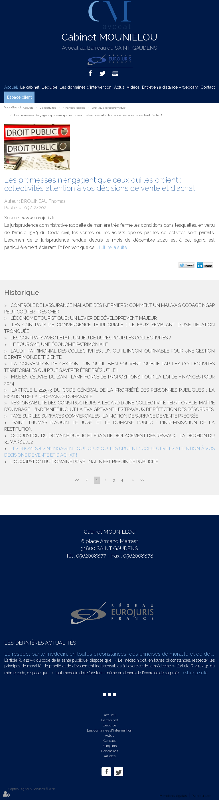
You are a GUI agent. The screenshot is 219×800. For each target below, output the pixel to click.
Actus (119, 87)
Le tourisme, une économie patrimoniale (59, 344)
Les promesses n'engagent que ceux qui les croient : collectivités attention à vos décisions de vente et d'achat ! (88, 115)
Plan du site (201, 796)
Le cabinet (29, 87)
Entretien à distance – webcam (170, 87)
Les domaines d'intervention (85, 87)
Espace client (19, 97)
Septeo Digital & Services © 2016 (32, 789)
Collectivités (48, 107)
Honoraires (109, 751)
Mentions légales (173, 796)
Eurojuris (110, 746)
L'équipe (49, 87)
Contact (207, 87)
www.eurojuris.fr (38, 217)
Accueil (11, 87)
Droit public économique (108, 107)
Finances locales (74, 107)
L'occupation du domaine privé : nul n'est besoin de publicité (84, 461)
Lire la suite (115, 247)
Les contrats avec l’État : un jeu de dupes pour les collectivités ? (91, 338)
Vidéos (133, 87)
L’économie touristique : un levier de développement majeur (84, 318)
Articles (109, 756)
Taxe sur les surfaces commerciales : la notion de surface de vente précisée (104, 416)
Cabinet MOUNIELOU (109, 37)
